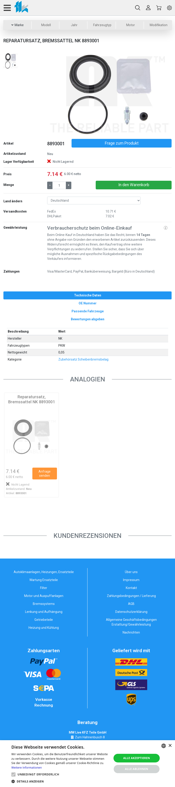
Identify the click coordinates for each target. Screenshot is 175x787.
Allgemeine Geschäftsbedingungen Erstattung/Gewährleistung (131, 622)
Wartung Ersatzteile (43, 580)
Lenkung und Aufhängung (43, 612)
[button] (56, 94)
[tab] (87, 295)
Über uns (131, 572)
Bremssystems (44, 604)
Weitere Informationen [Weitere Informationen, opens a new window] (26, 767)
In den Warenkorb (133, 185)
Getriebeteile (43, 620)
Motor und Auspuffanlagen (43, 596)
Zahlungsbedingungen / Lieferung (131, 596)
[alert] (87, 763)
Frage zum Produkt (122, 143)
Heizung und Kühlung (43, 627)
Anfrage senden (45, 473)
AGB (131, 604)
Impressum (131, 580)
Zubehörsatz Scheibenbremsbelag (83, 359)
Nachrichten (131, 632)
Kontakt (131, 588)
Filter (43, 588)
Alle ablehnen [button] (136, 769)
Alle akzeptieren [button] (136, 758)
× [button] (170, 745)
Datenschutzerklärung (131, 612)
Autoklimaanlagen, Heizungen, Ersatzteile (44, 572)
